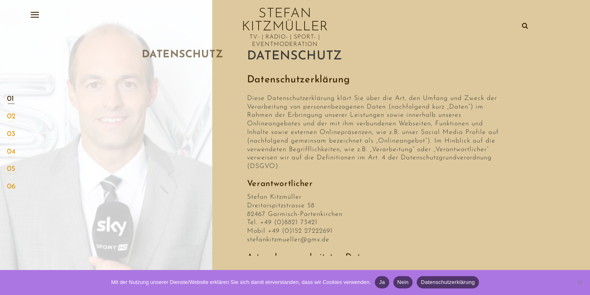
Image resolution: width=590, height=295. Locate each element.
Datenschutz (295, 56)
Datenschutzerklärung (447, 282)
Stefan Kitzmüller (285, 20)
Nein (403, 282)
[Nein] (580, 282)
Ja (382, 282)
